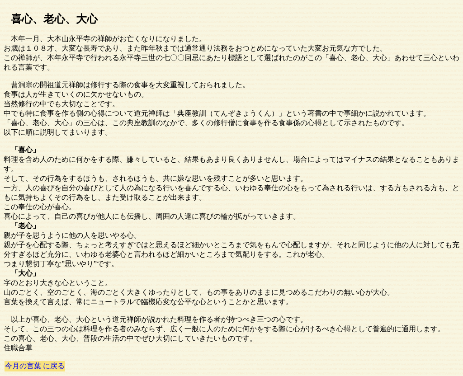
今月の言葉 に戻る (35, 366)
